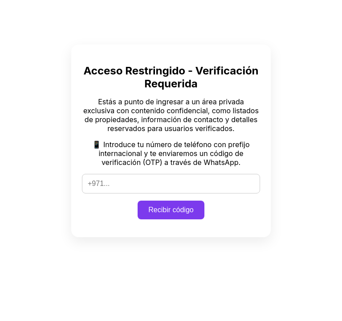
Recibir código (170, 210)
